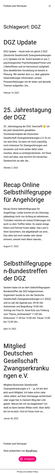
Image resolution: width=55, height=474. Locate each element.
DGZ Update (20, 42)
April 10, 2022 (10, 329)
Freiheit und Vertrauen (15, 6)
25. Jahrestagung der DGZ (27, 113)
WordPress (31, 450)
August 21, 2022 (11, 246)
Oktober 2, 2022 (11, 168)
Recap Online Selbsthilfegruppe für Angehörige (27, 192)
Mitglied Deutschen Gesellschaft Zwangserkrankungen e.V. (26, 360)
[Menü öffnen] (49, 6)
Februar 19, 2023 (11, 93)
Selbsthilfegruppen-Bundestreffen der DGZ (27, 271)
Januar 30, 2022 (11, 418)
